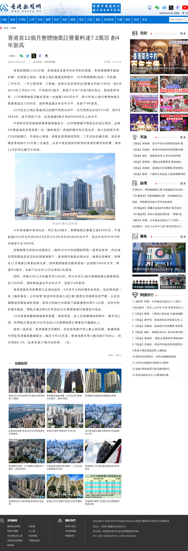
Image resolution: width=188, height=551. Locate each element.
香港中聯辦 (12, 531)
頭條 (4, 19)
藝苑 (128, 19)
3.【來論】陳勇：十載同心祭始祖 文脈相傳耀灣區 (160, 313)
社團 (119, 19)
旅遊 (136, 19)
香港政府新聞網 (15, 540)
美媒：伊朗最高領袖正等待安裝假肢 (152, 202)
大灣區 (22, 19)
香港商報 (33, 536)
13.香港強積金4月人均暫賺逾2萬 (150, 375)
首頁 (6, 28)
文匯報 (32, 526)
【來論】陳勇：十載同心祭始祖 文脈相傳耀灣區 (158, 174)
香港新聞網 (70, 531)
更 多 (183, 33)
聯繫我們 (69, 536)
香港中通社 (70, 526)
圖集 (73, 19)
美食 (144, 19)
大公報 (32, 531)
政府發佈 (109, 19)
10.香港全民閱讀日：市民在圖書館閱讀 (154, 356)
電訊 (81, 19)
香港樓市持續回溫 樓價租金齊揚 (100, 395)
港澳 (12, 19)
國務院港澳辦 (13, 526)
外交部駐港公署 (15, 536)
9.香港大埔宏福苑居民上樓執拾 (149, 350)
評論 (89, 19)
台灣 (31, 19)
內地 (39, 19)
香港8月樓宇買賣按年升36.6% (61, 431)
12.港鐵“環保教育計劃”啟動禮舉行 (151, 369)
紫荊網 (10, 545)
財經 (56, 19)
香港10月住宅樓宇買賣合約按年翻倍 (64, 501)
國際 (48, 19)
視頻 (64, 19)
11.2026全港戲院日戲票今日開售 (150, 362)
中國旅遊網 (34, 540)
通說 (98, 19)
